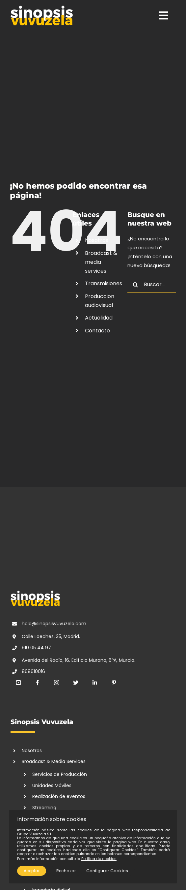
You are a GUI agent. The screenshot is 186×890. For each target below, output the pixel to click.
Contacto (97, 330)
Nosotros (96, 240)
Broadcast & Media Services (54, 761)
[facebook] (37, 682)
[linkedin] (95, 682)
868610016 (33, 671)
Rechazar (66, 871)
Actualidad (99, 318)
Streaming (44, 807)
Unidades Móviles (51, 785)
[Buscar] (135, 284)
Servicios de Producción (59, 774)
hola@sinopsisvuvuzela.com (54, 623)
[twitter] (76, 682)
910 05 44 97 (36, 647)
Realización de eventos (58, 796)
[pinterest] (114, 682)
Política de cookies (99, 858)
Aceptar (32, 871)
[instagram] (57, 682)
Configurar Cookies (107, 871)
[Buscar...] (151, 284)
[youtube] (18, 682)
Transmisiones (103, 283)
